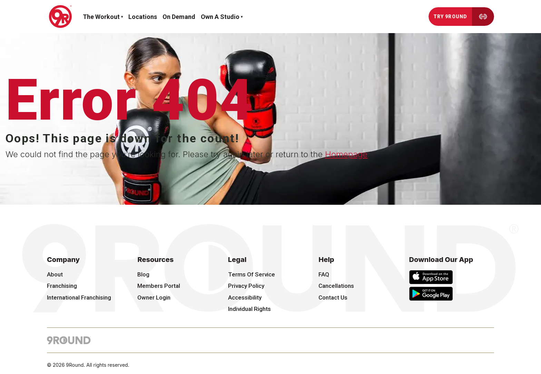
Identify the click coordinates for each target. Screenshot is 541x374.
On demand (179, 16)
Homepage (346, 154)
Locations (142, 16)
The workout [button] (101, 16)
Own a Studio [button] (220, 16)
